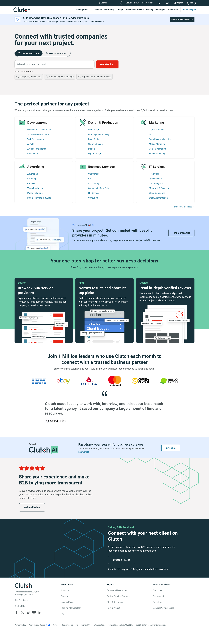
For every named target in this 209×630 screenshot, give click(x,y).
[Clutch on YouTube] (34, 612)
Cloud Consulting (157, 193)
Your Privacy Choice (37, 625)
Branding (31, 178)
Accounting (93, 183)
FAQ (63, 614)
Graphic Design (95, 144)
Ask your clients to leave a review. (151, 569)
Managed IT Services (159, 188)
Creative (31, 183)
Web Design (93, 129)
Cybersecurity (155, 178)
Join (191, 3)
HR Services (93, 193)
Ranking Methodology (71, 608)
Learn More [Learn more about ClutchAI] (83, 452)
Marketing (109, 9)
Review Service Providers (118, 596)
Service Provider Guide (163, 608)
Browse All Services (183, 207)
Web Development (35, 139)
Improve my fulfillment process (96, 76)
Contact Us (20, 606)
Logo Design (94, 139)
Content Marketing (157, 149)
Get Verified (158, 596)
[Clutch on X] (22, 612)
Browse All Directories (117, 590)
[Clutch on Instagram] (28, 612)
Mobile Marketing (157, 144)
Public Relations (35, 193)
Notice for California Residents (65, 625)
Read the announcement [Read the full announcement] (182, 20)
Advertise (157, 602)
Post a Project (189, 9)
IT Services (96, 9)
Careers (64, 596)
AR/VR (30, 144)
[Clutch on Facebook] (16, 612)
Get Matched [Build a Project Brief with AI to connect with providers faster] (107, 64)
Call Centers (93, 174)
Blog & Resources (115, 602)
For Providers (147, 3)
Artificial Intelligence (36, 149)
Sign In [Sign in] (180, 3)
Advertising (32, 174)
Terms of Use (86, 625)
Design (120, 9)
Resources (173, 9)
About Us (65, 590)
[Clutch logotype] (23, 585)
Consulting (93, 198)
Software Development (38, 134)
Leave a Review (132, 3)
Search (104, 3)
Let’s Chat (170, 448)
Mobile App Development (39, 129)
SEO (151, 134)
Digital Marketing (157, 129)
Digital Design (94, 153)
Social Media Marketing (160, 139)
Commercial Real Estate (99, 188)
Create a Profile (121, 559)
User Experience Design (99, 134)
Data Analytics (156, 183)
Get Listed (157, 590)
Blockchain (32, 153)
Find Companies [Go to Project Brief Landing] (181, 232)
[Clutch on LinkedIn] (40, 612)
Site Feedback (21, 600)
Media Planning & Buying (39, 198)
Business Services (135, 9)
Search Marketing (157, 153)
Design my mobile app (30, 76)
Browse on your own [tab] (57, 53)
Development (82, 9)
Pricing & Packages (155, 9)
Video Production (35, 188)
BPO (90, 178)
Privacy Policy (20, 625)
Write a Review (32, 507)
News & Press (67, 602)
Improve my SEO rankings (61, 76)
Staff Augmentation (158, 198)
